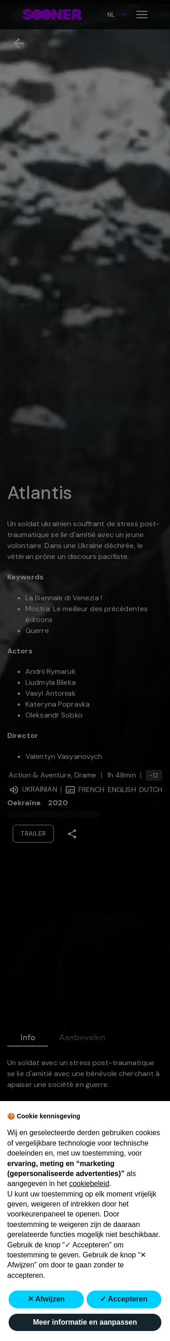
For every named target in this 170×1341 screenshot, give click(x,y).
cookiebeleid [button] (89, 1183)
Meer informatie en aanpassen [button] (85, 1322)
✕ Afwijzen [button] (46, 1299)
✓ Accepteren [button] (123, 1299)
